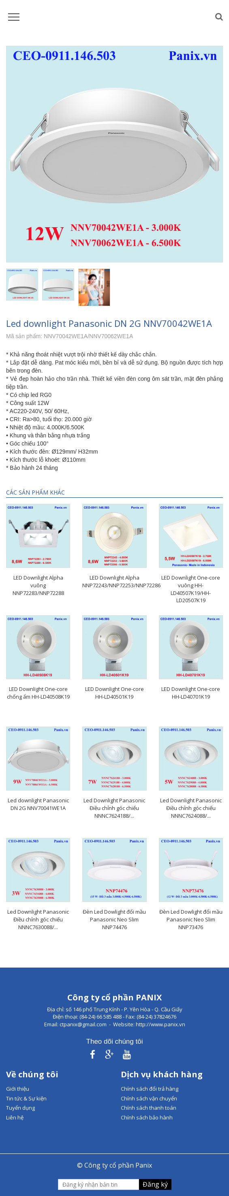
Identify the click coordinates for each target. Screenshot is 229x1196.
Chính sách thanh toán (148, 1107)
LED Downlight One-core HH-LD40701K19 (190, 692)
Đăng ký (155, 1184)
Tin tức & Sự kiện (26, 1098)
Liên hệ (15, 1117)
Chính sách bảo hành (147, 1117)
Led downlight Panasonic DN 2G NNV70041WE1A (38, 804)
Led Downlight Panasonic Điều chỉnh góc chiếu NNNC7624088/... (191, 808)
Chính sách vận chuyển (149, 1098)
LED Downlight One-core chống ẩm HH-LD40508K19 (38, 692)
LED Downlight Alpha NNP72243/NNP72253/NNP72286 (121, 581)
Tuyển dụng (20, 1107)
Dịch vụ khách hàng (162, 1074)
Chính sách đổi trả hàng (149, 1088)
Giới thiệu (17, 1088)
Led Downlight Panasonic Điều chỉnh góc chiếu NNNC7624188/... (114, 808)
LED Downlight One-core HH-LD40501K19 (114, 692)
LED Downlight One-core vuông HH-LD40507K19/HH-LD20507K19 (190, 589)
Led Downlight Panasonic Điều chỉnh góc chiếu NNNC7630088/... (38, 919)
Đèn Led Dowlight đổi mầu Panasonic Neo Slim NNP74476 (114, 919)
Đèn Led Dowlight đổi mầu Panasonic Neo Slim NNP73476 (191, 919)
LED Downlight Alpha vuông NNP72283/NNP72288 (38, 585)
